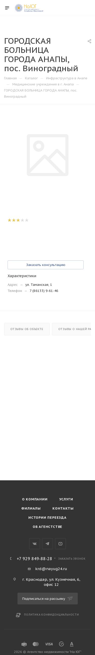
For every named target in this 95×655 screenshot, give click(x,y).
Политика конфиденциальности (51, 614)
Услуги (66, 499)
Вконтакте (34, 543)
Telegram (47, 543)
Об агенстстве (47, 527)
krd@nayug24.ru (51, 568)
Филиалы (31, 508)
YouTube (60, 543)
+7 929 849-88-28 (34, 559)
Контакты (62, 508)
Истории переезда (47, 517)
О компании (35, 499)
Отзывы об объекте (26, 329)
